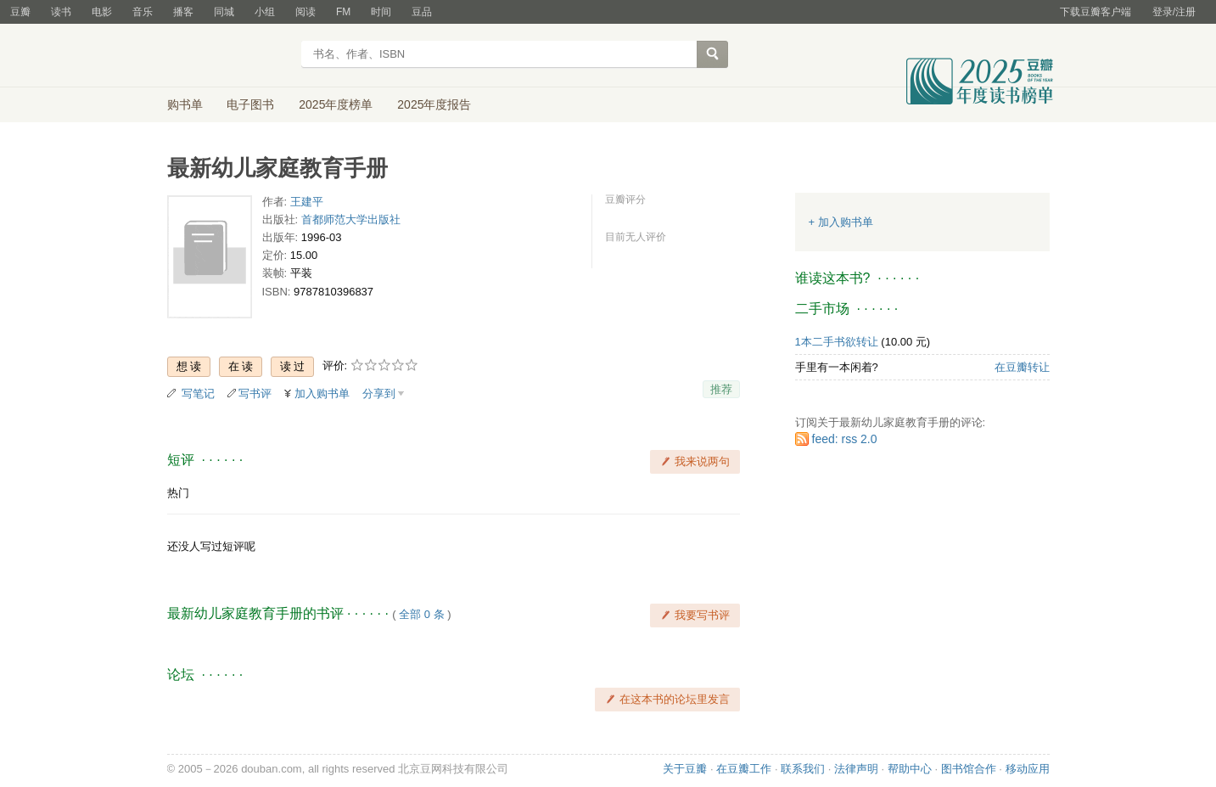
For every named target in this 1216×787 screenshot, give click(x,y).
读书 (61, 12)
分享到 (378, 393)
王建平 (306, 201)
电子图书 (250, 104)
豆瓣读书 (228, 56)
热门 (178, 492)
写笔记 (198, 393)
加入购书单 (322, 393)
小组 (265, 12)
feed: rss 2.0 (844, 439)
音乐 (142, 12)
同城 (224, 12)
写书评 (255, 393)
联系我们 (803, 768)
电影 (102, 12)
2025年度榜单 (336, 104)
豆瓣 (20, 12)
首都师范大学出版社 (351, 219)
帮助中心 (910, 768)
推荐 (721, 389)
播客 (183, 12)
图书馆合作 (968, 768)
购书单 (185, 104)
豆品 (422, 12)
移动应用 (1028, 768)
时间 (381, 12)
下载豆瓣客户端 (1095, 12)
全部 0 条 (421, 614)
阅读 (305, 12)
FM (343, 12)
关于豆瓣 (685, 768)
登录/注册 (1174, 12)
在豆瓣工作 (743, 768)
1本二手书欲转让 (836, 341)
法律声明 (856, 768)
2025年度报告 (434, 104)
